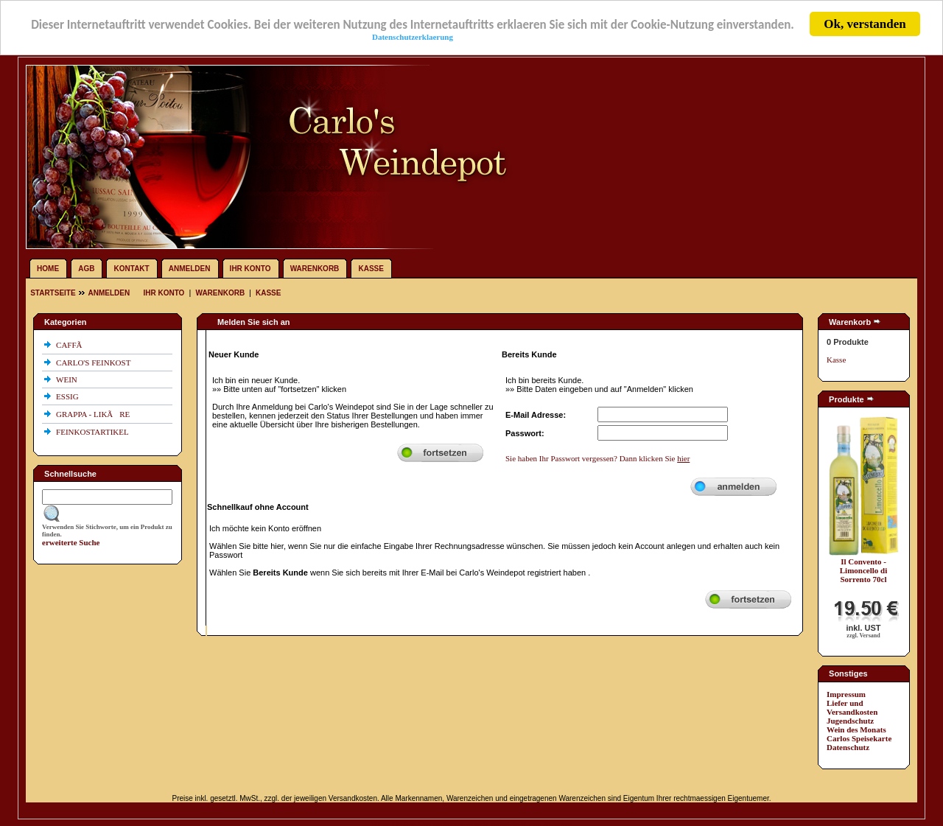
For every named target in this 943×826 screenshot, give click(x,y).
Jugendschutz (850, 720)
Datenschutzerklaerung (412, 36)
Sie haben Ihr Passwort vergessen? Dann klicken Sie (597, 458)
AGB (86, 269)
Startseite (53, 293)
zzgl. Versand (863, 635)
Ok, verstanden (864, 24)
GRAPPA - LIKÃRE (94, 414)
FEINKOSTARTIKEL (93, 431)
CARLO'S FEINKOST (94, 362)
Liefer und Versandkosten (852, 707)
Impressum (846, 694)
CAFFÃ (72, 344)
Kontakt (132, 269)
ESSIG (68, 396)
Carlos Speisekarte (859, 738)
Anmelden (190, 269)
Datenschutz (848, 747)
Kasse (370, 269)
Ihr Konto (250, 269)
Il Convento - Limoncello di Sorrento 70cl (863, 570)
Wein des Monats (856, 729)
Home (48, 269)
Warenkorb (315, 269)
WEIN (67, 379)
